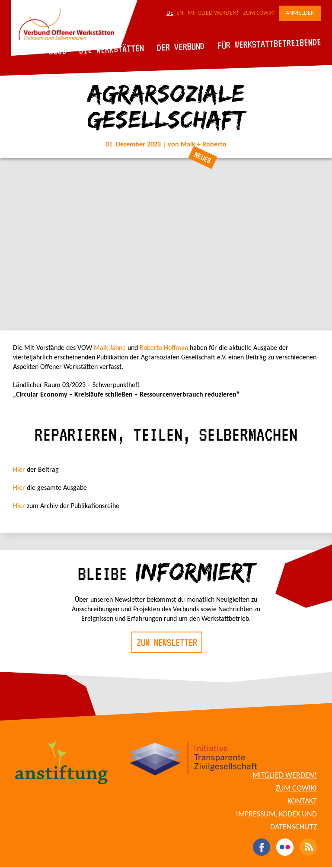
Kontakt (302, 801)
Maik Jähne (110, 348)
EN (179, 13)
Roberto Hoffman (164, 348)
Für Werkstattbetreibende (269, 43)
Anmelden (300, 13)
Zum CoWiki (259, 13)
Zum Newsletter (167, 642)
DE (169, 13)
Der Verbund (181, 46)
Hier (20, 470)
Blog (58, 51)
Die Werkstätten (111, 49)
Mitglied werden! (213, 13)
